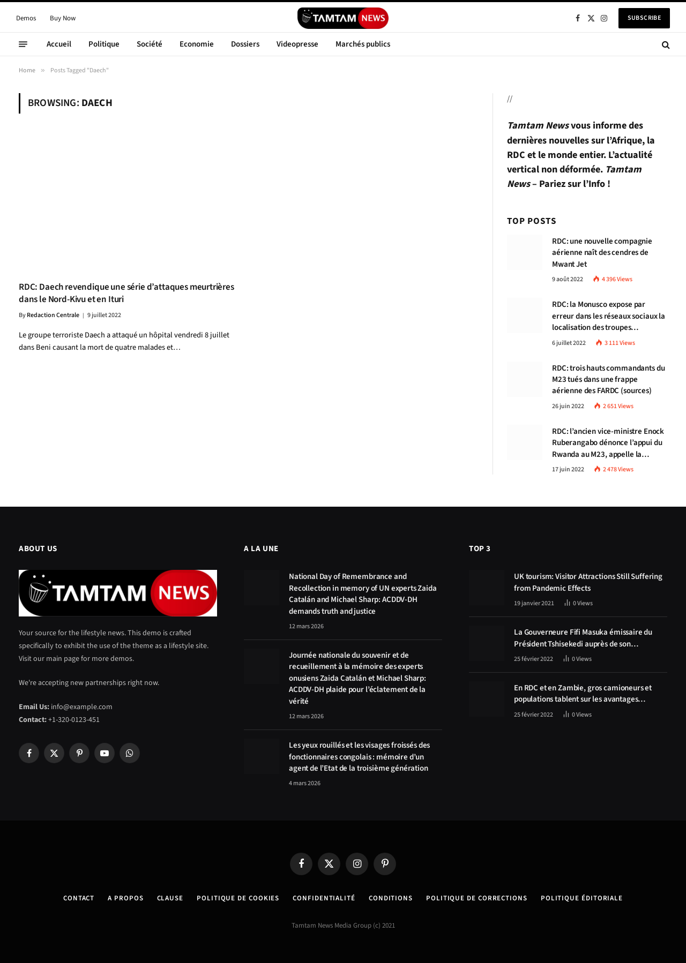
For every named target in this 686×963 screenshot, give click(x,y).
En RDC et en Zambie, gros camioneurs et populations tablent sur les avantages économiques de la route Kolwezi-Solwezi (584, 693)
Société (149, 44)
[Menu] (23, 44)
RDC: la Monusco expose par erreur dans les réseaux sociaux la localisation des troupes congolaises (608, 316)
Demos (26, 18)
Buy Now (63, 18)
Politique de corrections (476, 898)
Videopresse (297, 44)
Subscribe (644, 17)
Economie (197, 44)
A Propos (125, 898)
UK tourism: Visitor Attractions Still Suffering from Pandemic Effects (588, 582)
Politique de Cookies (238, 898)
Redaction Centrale (53, 315)
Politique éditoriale (582, 898)
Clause (170, 898)
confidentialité (324, 898)
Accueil (59, 44)
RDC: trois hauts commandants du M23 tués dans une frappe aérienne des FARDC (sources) (608, 380)
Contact (78, 898)
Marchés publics (362, 44)
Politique (104, 44)
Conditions (391, 898)
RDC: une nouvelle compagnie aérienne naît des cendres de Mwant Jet (602, 253)
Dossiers (245, 44)
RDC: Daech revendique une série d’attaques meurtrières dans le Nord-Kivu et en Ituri (126, 293)
